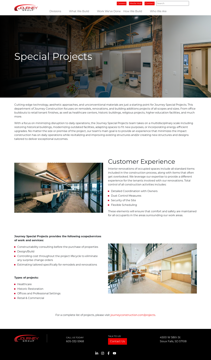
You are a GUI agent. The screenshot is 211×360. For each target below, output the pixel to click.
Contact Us (117, 341)
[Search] (172, 3)
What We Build (79, 11)
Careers (122, 3)
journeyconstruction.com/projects (133, 315)
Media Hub (135, 3)
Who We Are (158, 11)
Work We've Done (109, 11)
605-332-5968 (75, 341)
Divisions (55, 11)
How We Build (132, 11)
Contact (149, 3)
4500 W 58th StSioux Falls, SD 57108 (173, 339)
